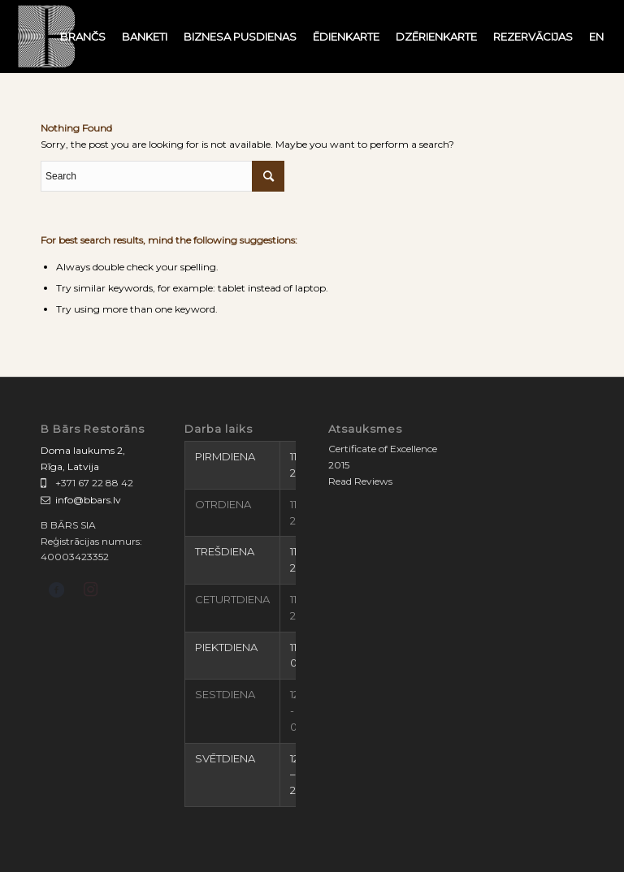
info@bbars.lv (88, 500)
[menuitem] (83, 36)
